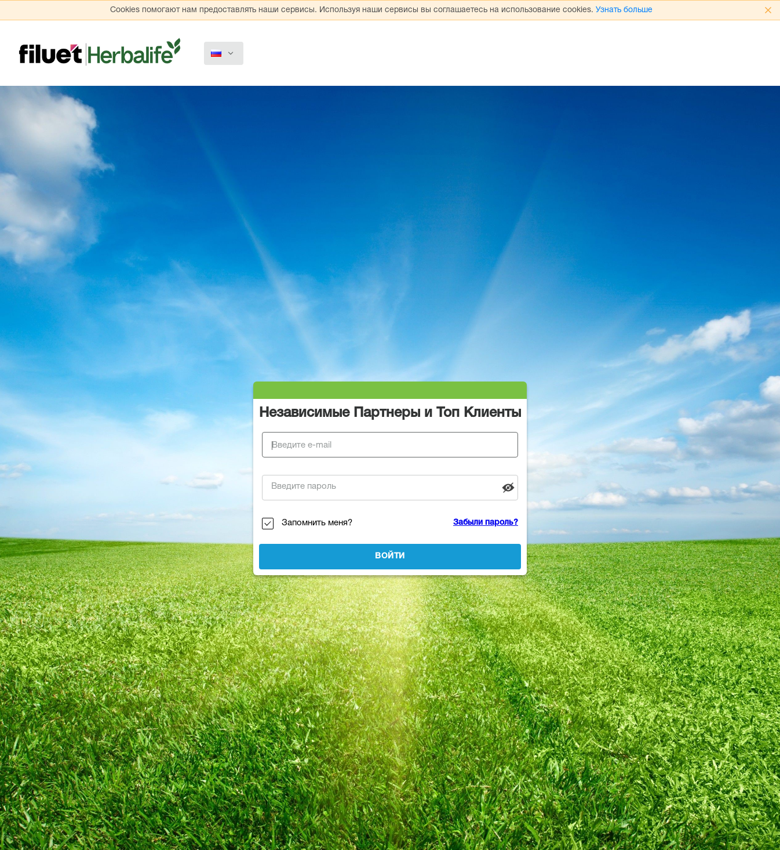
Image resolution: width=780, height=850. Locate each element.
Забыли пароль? (485, 523)
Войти (390, 557)
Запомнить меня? (317, 523)
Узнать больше (624, 10)
